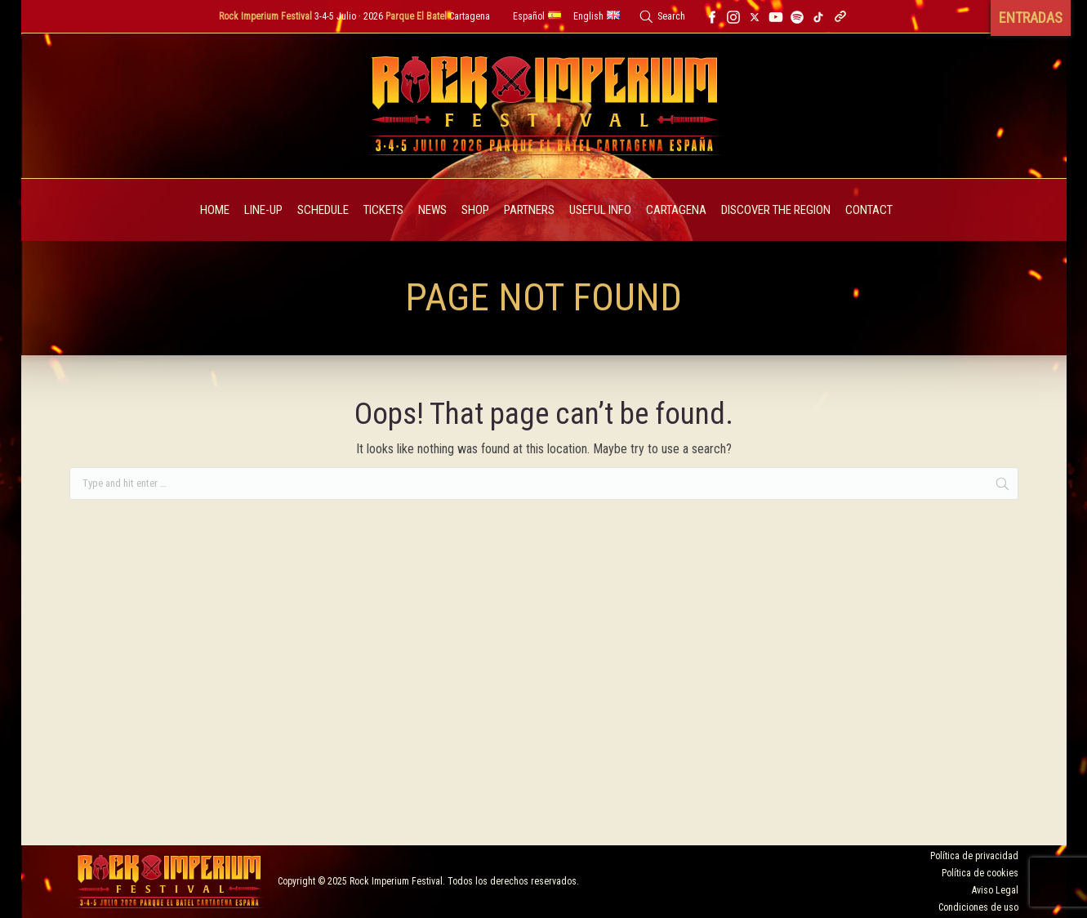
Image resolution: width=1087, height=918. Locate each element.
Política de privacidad (974, 856)
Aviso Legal (995, 890)
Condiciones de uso (978, 907)
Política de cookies (980, 873)
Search (671, 16)
